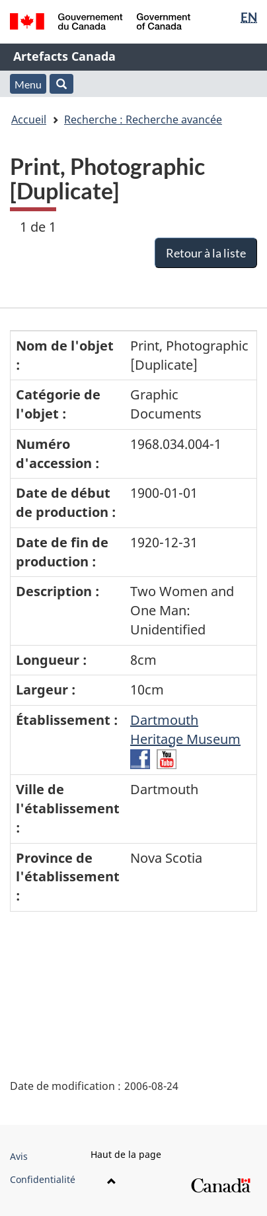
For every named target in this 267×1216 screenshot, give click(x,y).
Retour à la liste (206, 253)
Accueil (28, 119)
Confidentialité (42, 1179)
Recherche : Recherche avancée (143, 119)
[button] (61, 84)
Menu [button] (28, 84)
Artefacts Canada (64, 56)
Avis (19, 1156)
